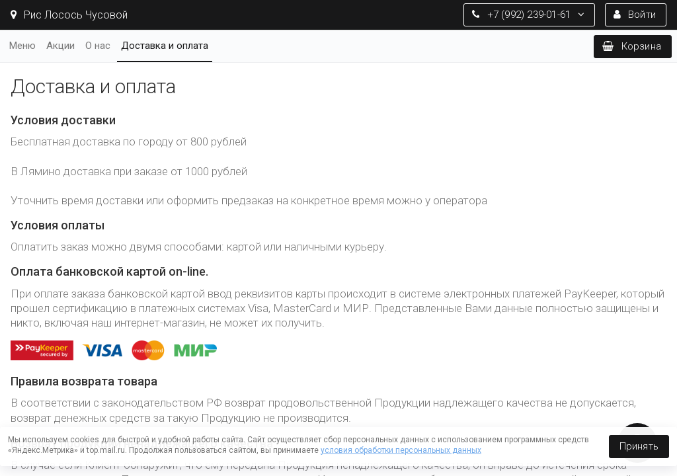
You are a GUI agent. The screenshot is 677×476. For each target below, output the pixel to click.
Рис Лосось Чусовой (69, 15)
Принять (638, 446)
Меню (22, 46)
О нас (97, 46)
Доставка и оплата (164, 46)
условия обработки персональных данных (401, 450)
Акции (60, 46)
